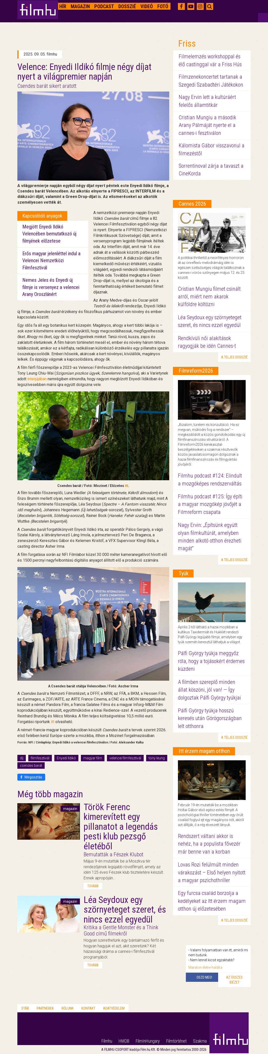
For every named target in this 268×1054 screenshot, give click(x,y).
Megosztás (31, 777)
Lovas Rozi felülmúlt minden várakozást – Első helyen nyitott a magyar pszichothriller (211, 872)
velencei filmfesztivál (125, 758)
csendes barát (31, 765)
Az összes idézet (234, 979)
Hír (62, 6)
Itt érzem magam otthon (204, 751)
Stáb (25, 1008)
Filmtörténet (176, 1041)
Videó (146, 6)
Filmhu (106, 1041)
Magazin (80, 6)
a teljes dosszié (234, 357)
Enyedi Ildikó (66, 758)
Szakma (200, 1041)
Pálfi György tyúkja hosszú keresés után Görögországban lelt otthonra (210, 718)
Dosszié (127, 6)
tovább (93, 886)
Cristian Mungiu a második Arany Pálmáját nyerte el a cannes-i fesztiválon (207, 125)
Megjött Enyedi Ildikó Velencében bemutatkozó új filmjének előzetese (49, 234)
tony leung (157, 758)
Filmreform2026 (196, 371)
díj (21, 758)
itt (126, 486)
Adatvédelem (114, 1008)
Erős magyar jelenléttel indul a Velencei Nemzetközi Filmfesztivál (51, 261)
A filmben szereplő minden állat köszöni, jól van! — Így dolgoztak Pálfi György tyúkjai (209, 690)
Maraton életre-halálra (205, 967)
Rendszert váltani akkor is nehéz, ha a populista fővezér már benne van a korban (209, 844)
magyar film (92, 758)
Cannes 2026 (192, 204)
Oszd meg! (204, 977)
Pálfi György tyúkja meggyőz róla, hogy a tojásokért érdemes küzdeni (211, 661)
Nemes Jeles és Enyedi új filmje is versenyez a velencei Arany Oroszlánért (50, 287)
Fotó (162, 6)
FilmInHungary (148, 1041)
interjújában (37, 379)
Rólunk (68, 1008)
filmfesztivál (40, 758)
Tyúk (183, 573)
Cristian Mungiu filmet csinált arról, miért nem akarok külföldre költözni (209, 297)
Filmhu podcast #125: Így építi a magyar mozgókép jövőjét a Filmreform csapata (210, 504)
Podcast (104, 6)
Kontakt (88, 1008)
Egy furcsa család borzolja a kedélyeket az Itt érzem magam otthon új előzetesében (212, 901)
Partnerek (45, 1008)
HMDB (124, 1041)
